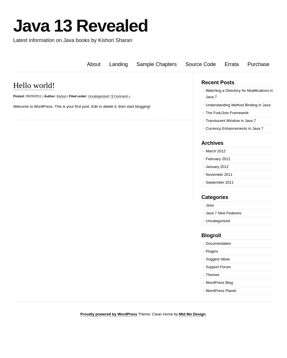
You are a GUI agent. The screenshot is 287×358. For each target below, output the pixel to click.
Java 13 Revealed (80, 25)
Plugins (212, 251)
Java (210, 205)
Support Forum (218, 267)
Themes (213, 275)
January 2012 (217, 167)
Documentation (218, 243)
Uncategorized (98, 96)
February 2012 (218, 159)
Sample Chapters (156, 64)
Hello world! (34, 85)
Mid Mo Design (192, 314)
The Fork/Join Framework (227, 113)
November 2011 (219, 174)
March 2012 (216, 151)
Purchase (258, 64)
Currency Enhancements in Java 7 (235, 128)
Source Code (200, 64)
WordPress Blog (219, 282)
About (93, 64)
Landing (118, 64)
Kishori (62, 96)
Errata (231, 64)
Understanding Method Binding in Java (238, 105)
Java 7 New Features (224, 213)
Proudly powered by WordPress (109, 314)
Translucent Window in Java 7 (231, 120)
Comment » (120, 96)
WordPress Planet (221, 290)
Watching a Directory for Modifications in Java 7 (239, 93)
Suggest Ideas (218, 259)
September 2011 (220, 182)
